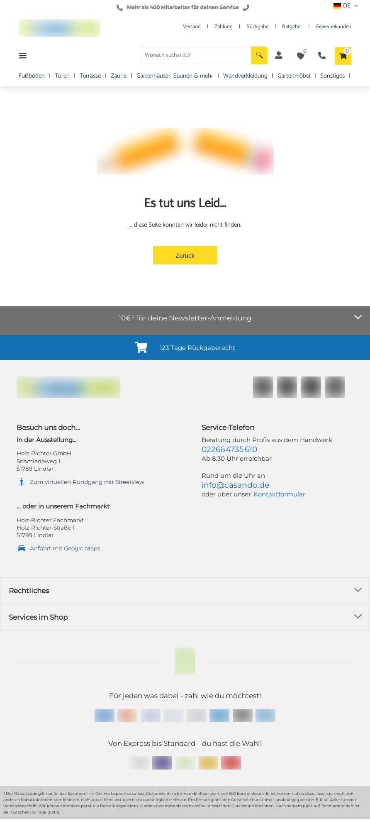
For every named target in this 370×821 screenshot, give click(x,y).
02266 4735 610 (229, 449)
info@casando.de (235, 485)
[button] (259, 55)
